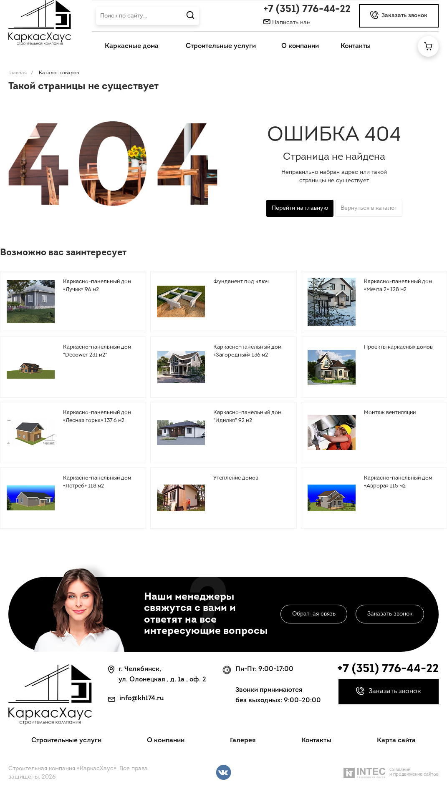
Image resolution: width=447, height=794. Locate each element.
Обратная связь (314, 614)
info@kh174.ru (141, 698)
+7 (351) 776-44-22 (307, 10)
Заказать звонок (389, 614)
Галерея (243, 740)
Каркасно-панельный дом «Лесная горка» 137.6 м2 (97, 417)
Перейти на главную (300, 208)
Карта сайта (396, 740)
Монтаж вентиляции (390, 412)
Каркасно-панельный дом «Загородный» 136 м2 (247, 351)
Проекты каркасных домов (398, 347)
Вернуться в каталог (369, 208)
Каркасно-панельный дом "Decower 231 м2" (97, 351)
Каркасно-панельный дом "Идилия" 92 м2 (247, 417)
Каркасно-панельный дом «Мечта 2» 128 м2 (398, 286)
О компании (165, 740)
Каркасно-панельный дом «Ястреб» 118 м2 (97, 482)
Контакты (316, 740)
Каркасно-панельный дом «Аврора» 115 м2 (398, 482)
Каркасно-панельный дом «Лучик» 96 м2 (97, 286)
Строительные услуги (66, 740)
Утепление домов (235, 478)
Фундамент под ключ (241, 281)
